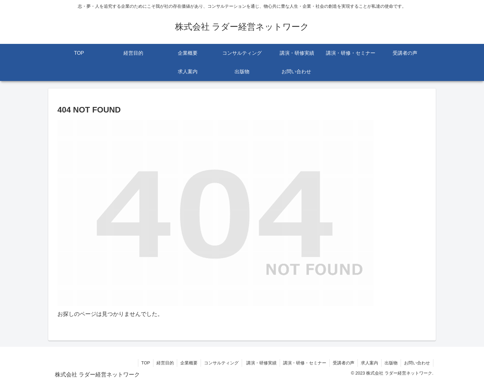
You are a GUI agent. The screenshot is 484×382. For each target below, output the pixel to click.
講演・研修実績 (261, 362)
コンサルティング (221, 362)
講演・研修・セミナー (304, 362)
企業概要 (189, 362)
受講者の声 (343, 362)
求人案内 (369, 362)
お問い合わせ (417, 362)
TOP (145, 362)
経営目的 (165, 362)
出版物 (391, 362)
